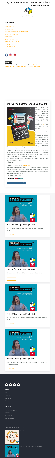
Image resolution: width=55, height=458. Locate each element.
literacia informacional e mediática (17, 183)
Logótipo (7, 395)
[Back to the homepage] (27, 12)
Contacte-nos (9, 401)
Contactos (8, 398)
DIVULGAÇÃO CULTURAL (12, 42)
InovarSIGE (8, 413)
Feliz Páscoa (24, 431)
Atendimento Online (11, 410)
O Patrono (8, 393)
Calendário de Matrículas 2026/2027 (15, 427)
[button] (6, 12)
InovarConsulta (9, 418)
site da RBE (26, 165)
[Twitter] (14, 384)
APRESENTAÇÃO (10, 29)
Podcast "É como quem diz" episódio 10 (32, 446)
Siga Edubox (8, 415)
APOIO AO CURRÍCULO (12, 34)
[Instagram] (10, 384)
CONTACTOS (9, 44)
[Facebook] (6, 384)
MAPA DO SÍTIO (10, 47)
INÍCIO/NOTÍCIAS (10, 27)
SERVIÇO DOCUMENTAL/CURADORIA (16, 32)
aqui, (44, 124)
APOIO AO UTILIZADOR (12, 39)
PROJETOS (8, 37)
